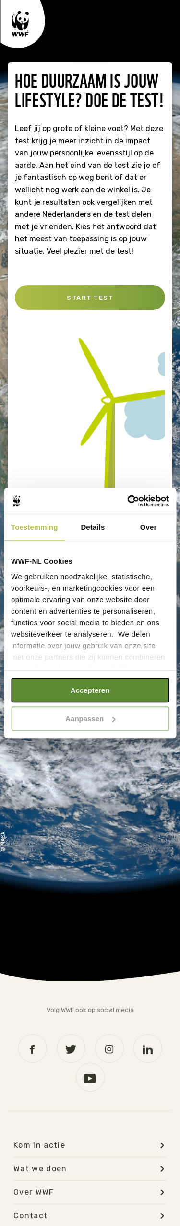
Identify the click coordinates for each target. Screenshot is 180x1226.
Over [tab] (148, 527)
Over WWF (33, 1192)
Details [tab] (93, 527)
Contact (30, 1216)
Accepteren (90, 690)
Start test (90, 297)
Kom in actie (39, 1145)
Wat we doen (40, 1169)
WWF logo (23, 24)
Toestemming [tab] (34, 527)
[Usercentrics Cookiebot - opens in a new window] (128, 501)
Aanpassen (90, 718)
